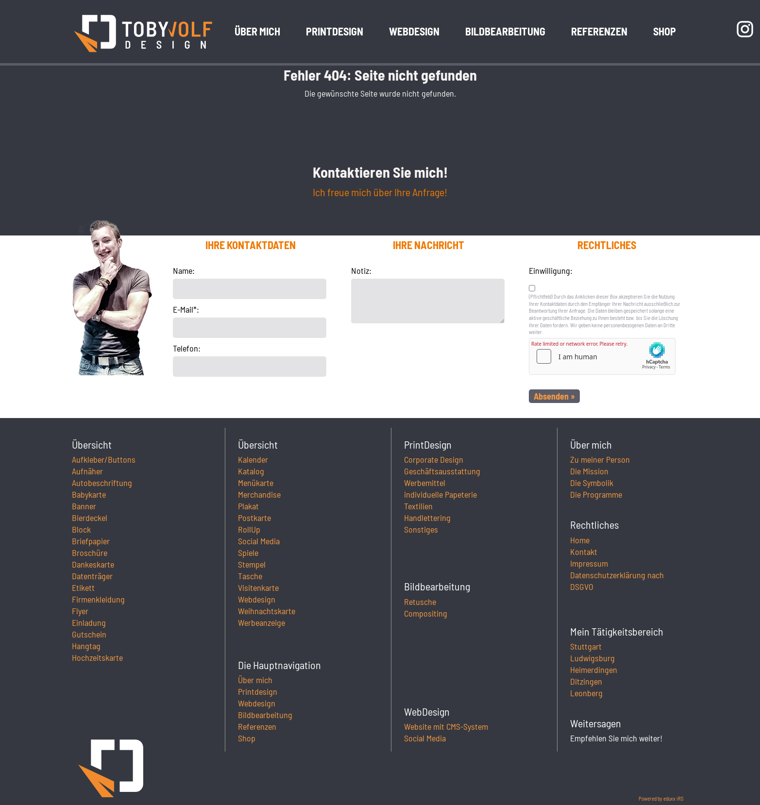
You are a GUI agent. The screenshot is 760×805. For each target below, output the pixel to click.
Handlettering (427, 517)
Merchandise (259, 494)
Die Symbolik (591, 482)
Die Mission (589, 471)
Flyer (80, 610)
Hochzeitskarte (97, 657)
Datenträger (92, 575)
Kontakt (583, 551)
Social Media (259, 541)
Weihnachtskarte (266, 610)
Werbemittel (424, 482)
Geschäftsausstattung (442, 471)
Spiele (248, 552)
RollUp (249, 529)
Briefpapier (91, 541)
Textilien (418, 506)
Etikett (83, 587)
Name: (184, 270)
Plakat (248, 506)
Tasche (250, 575)
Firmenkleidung (98, 599)
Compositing (425, 613)
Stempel (252, 564)
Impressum (589, 563)
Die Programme (596, 494)
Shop (246, 738)
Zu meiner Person (600, 459)
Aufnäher (87, 471)
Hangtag (86, 645)
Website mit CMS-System (446, 726)
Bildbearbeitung (265, 714)
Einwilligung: (551, 270)
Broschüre (89, 552)
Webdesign (256, 599)
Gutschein (89, 634)
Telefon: (187, 348)
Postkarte (254, 517)
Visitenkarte (258, 587)
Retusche (420, 601)
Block (81, 529)
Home (580, 540)
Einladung (89, 622)
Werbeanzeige (261, 622)
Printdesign (257, 691)
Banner (84, 506)
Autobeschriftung (102, 482)
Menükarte (255, 482)
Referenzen (257, 726)
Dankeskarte (93, 564)
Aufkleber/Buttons (103, 459)
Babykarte (89, 494)
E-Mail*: (186, 309)
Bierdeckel (89, 517)
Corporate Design (433, 459)
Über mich (255, 679)
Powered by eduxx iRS (661, 798)
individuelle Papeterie (440, 494)
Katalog (251, 471)
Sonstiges (421, 529)
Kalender (253, 459)
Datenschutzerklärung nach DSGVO (617, 581)
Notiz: (361, 270)
